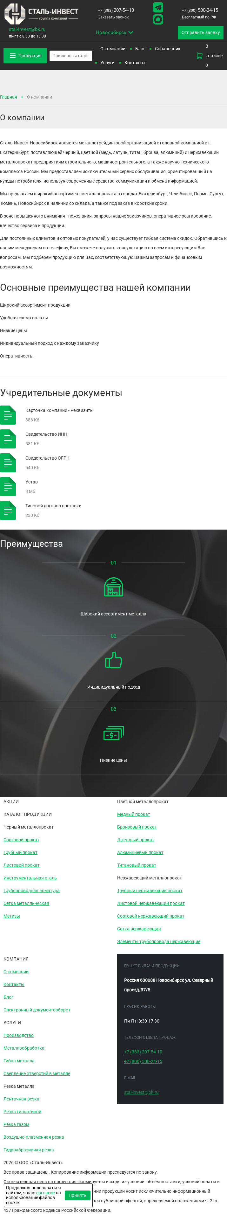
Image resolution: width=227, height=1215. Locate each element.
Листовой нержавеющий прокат (151, 903)
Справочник (168, 48)
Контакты (134, 62)
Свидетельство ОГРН (47, 458)
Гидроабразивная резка (28, 1149)
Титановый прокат (136, 865)
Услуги (107, 62)
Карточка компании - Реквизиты (59, 410)
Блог (140, 48)
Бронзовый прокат (137, 827)
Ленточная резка (21, 1098)
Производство (18, 1035)
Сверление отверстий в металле (36, 1073)
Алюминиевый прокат (140, 852)
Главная (8, 97)
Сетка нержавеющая (139, 928)
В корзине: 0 (210, 56)
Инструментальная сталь (30, 877)
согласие (45, 1192)
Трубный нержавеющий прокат (150, 890)
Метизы (11, 916)
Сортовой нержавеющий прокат (150, 916)
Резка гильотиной (22, 1111)
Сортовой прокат (21, 839)
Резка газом (16, 1124)
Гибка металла (19, 1060)
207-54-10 (116, 10)
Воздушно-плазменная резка (33, 1137)
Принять (78, 1195)
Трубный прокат (20, 852)
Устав (31, 481)
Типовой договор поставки (53, 505)
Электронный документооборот (36, 1009)
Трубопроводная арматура (31, 890)
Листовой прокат (21, 865)
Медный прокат (133, 814)
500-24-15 (200, 10)
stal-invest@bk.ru (27, 29)
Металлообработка (23, 1048)
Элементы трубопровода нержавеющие (158, 941)
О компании (16, 971)
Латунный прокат (135, 839)
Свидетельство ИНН (46, 434)
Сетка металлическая (26, 903)
